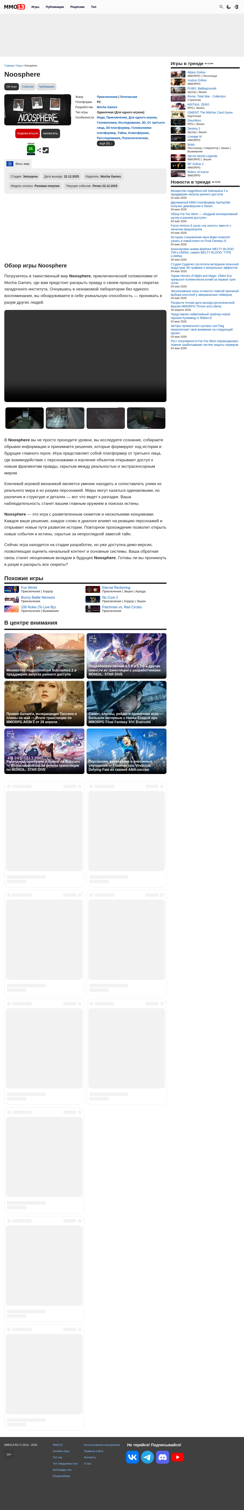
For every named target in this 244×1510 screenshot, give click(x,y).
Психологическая (135, 138)
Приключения (107, 97)
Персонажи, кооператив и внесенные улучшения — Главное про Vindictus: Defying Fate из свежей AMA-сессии (120, 765)
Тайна (121, 133)
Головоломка (107, 122)
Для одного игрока (143, 117)
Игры (35, 7)
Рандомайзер (61, 1476)
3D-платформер (118, 127)
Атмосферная (138, 133)
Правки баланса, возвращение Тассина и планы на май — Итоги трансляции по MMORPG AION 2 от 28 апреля (41, 718)
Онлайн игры (61, 1451)
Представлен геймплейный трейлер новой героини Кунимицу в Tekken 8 (200, 316)
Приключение (116, 117)
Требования (46, 86)
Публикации (55, 7)
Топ (93, 7)
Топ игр (57, 1457)
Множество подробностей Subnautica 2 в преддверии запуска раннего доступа (41, 672)
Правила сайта (93, 1451)
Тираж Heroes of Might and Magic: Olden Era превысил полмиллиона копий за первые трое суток (203, 279)
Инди (101, 117)
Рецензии (77, 7)
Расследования (108, 138)
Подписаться (27, 133)
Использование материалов (102, 1444)
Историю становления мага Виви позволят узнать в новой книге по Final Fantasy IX (200, 239)
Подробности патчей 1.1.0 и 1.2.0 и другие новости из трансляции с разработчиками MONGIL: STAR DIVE (125, 670)
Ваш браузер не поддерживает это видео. (85, 356)
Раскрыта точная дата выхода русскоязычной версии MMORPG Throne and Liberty (203, 304)
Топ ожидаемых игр (65, 1463)
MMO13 (58, 1444)
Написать (50, 133)
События (28, 86)
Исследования (129, 122)
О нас (87, 1463)
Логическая (128, 97)
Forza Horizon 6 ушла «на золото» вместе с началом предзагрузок (201, 227)
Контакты (90, 1457)
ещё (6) (104, 143)
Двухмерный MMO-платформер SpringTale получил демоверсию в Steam (200, 204)
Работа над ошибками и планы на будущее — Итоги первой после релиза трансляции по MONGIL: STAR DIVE (43, 765)
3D (144, 122)
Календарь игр (62, 1469)
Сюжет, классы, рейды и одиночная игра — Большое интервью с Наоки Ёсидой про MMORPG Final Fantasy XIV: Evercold (126, 718)
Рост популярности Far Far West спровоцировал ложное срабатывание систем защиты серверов (204, 342)
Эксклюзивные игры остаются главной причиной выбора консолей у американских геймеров (205, 292)
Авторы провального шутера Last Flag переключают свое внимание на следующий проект (202, 329)
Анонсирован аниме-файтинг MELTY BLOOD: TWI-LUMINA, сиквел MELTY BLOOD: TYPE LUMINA (202, 252)
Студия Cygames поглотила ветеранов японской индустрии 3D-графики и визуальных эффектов (204, 266)
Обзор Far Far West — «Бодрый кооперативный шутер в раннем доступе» (204, 215)
